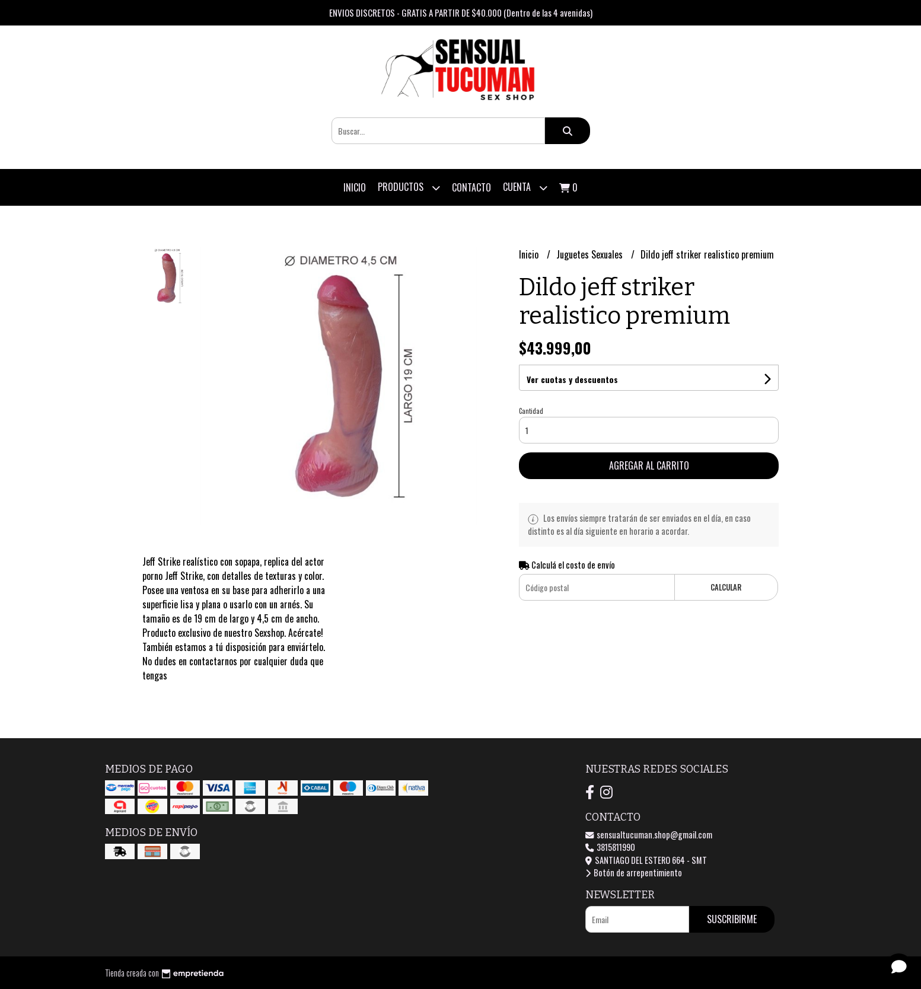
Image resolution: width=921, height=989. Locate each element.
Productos (409, 188)
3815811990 (610, 847)
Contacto (471, 187)
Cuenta (525, 188)
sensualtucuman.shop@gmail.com (648, 834)
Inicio (354, 187)
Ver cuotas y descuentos (572, 379)
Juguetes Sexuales (590, 254)
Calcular (725, 587)
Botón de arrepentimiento (633, 872)
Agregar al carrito (649, 465)
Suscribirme (732, 919)
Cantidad (531, 411)
